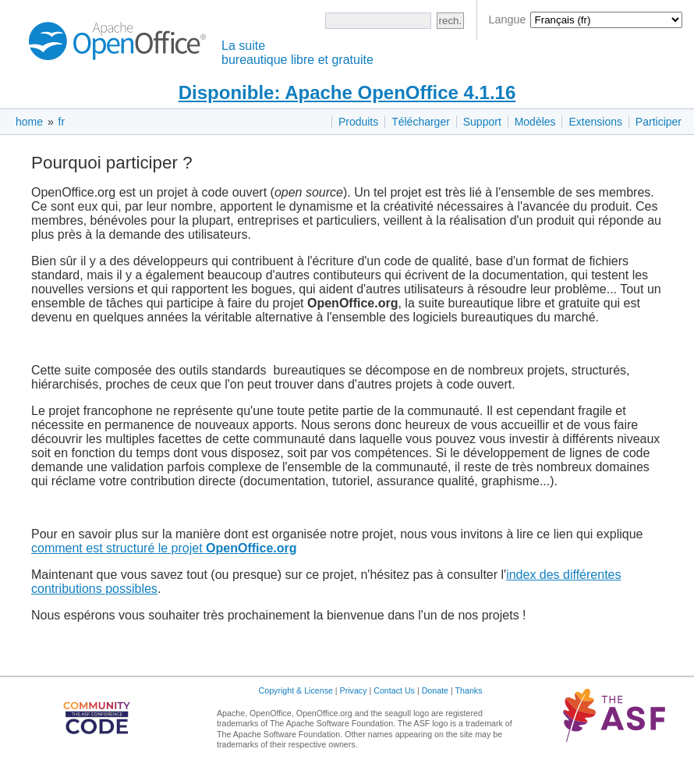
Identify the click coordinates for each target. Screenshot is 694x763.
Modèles (535, 121)
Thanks (469, 690)
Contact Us (394, 690)
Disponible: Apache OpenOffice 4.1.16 (347, 92)
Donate (435, 690)
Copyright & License (296, 690)
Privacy (353, 690)
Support (482, 121)
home (29, 121)
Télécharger (420, 121)
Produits (358, 121)
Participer (659, 121)
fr (62, 121)
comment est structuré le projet (164, 548)
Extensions (594, 121)
